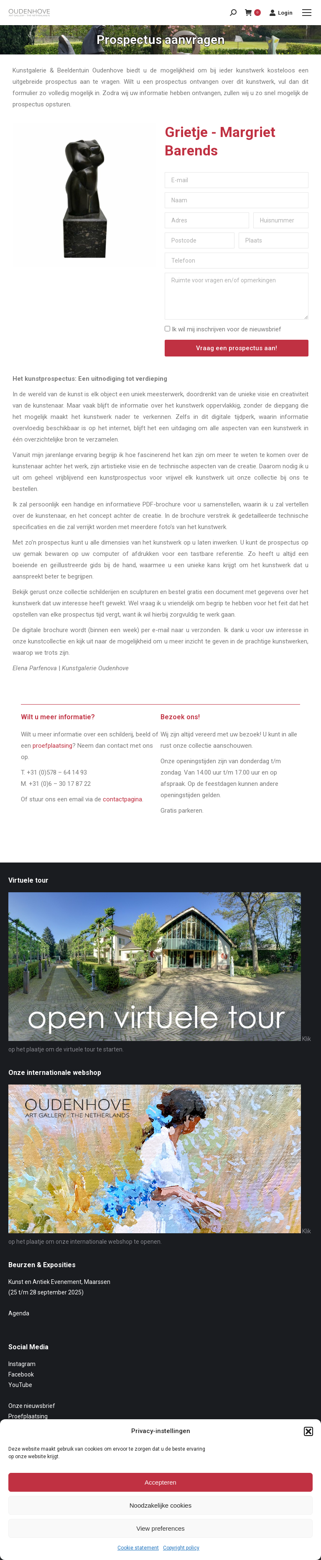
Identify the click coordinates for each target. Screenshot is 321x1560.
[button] (308, 1431)
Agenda (18, 1313)
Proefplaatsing (28, 1416)
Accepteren (160, 1482)
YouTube (20, 1385)
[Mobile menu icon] (307, 12)
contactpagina (122, 799)
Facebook (21, 1374)
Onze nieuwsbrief (31, 1405)
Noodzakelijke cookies (160, 1505)
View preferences (160, 1528)
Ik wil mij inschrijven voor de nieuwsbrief (226, 329)
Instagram (22, 1364)
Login (281, 12)
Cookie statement (138, 1548)
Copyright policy (181, 1548)
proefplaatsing (52, 745)
